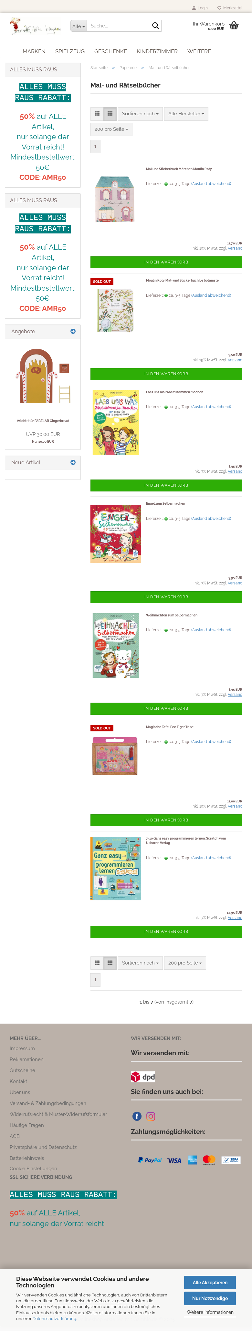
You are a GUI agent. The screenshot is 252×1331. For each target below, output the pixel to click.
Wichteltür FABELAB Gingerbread (43, 424)
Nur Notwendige (210, 1298)
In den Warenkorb (166, 265)
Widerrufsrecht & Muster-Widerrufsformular (58, 1118)
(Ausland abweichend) (211, 187)
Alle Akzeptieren (210, 1282)
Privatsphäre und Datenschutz (43, 1151)
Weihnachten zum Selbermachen (171, 619)
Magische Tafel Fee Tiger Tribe (170, 730)
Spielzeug (70, 50)
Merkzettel (229, 8)
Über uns (20, 1096)
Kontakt (18, 1085)
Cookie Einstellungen (33, 1172)
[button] (97, 117)
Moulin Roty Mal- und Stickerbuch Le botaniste (182, 284)
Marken (34, 50)
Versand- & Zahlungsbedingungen (48, 1107)
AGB (15, 1140)
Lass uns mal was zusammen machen (174, 395)
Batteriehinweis (27, 1162)
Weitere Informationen (210, 1312)
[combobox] (140, 117)
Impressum (22, 1052)
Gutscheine (22, 1074)
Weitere (199, 50)
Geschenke (110, 50)
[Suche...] (78, 26)
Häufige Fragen (27, 1129)
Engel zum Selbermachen (165, 507)
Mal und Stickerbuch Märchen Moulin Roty (179, 172)
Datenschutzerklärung (54, 1318)
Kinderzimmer (157, 50)
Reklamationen (27, 1063)
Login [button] (200, 8)
